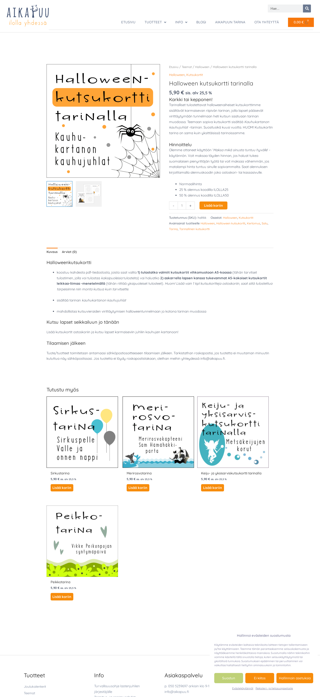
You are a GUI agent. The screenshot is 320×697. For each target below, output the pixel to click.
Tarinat (29, 662)
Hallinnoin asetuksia (295, 678)
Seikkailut (31, 655)
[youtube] (175, 641)
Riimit (28, 649)
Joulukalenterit (35, 569)
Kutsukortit (195, 74)
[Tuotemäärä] (182, 205)
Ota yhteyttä (266, 22)
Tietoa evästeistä (107, 591)
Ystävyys (40, 622)
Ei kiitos (260, 678)
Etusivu (174, 66)
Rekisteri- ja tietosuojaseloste (274, 688)
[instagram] (177, 633)
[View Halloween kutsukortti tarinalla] (59, 194)
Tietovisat (31, 668)
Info (181, 22)
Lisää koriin (213, 205)
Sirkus (37, 616)
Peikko (38, 611)
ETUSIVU (128, 22)
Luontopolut (33, 642)
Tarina (181, 228)
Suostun (228, 678)
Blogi (201, 22)
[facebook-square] (176, 625)
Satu (172, 228)
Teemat (188, 66)
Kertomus (257, 223)
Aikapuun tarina (230, 22)
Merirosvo (41, 605)
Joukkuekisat (34, 629)
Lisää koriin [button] (61, 469)
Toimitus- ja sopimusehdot (114, 580)
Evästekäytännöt (242, 688)
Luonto (38, 599)
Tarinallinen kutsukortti (204, 228)
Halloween (204, 66)
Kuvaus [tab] (52, 252)
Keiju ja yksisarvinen (49, 593)
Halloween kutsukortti (232, 223)
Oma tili (100, 603)
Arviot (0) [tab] (70, 252)
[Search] (307, 8)
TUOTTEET (155, 22)
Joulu (37, 587)
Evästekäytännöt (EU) (111, 597)
